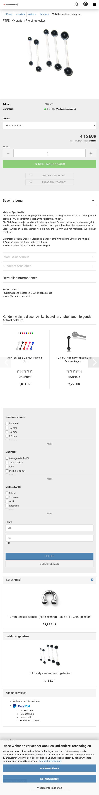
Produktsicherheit (16, 257)
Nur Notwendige (49, 778)
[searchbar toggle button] (76, 4)
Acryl (10, 466)
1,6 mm (11, 431)
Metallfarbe (13, 487)
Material (11, 452)
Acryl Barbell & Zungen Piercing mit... (25, 359)
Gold (10, 501)
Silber (10, 493)
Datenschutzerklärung (50, 761)
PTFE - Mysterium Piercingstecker (49, 673)
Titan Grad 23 (14, 462)
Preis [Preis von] (9, 521)
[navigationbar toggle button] (94, 4)
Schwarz (12, 497)
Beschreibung (13, 200)
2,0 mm (11, 436)
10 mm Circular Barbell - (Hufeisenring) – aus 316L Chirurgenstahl (49, 617)
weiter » (32, 14)
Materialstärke (15, 417)
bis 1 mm (12, 423)
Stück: (6, 146)
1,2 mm (11, 427)
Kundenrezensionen (17, 266)
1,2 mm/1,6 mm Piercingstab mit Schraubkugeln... (74, 359)
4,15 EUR (49, 680)
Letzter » (44, 14)
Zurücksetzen (49, 564)
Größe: (6, 118)
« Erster (8, 14)
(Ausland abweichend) (66, 109)
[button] (8, 153)
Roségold (12, 505)
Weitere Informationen (49, 787)
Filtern (49, 556)
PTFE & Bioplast (15, 470)
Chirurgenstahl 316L (17, 458)
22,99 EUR (49, 624)
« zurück (20, 14)
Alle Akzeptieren (49, 768)
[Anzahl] (49, 153)
